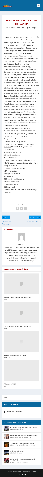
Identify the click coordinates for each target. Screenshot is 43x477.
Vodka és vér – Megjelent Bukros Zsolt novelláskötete (22, 460)
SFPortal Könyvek (26, 437)
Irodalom (19, 437)
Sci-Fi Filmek (32, 445)
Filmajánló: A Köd (10, 384)
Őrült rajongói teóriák (17, 451)
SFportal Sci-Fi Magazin (14, 411)
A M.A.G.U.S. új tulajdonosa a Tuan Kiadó (17, 297)
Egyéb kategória (31, 28)
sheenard (12, 28)
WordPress (34, 471)
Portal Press (25, 463)
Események (20, 429)
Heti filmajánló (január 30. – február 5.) (17, 326)
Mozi (27, 445)
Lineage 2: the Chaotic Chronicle (15, 355)
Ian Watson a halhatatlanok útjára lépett (23, 427)
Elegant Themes (16, 471)
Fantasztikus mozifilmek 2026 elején (22, 443)
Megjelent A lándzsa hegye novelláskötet (23, 435)
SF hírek (19, 453)
